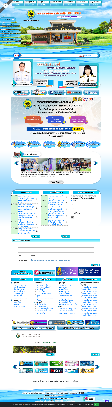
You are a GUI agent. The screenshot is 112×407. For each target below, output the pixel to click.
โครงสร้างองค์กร (18, 294)
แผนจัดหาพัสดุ (41, 313)
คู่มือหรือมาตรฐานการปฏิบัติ (68, 304)
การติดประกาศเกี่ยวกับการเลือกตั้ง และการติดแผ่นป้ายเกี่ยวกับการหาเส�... (26, 231)
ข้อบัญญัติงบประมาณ (66, 300)
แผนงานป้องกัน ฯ (42, 291)
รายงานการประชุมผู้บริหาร (68, 309)
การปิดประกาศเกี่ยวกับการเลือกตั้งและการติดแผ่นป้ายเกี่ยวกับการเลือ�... (26, 224)
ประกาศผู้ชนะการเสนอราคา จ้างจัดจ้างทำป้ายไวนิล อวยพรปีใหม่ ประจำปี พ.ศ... (56, 222)
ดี (72, 204)
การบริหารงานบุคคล (66, 298)
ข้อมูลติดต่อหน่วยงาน (20, 298)
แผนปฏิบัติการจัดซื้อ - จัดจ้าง (45, 309)
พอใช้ (74, 209)
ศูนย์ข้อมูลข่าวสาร (65, 285)
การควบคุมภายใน (65, 291)
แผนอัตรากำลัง (41, 289)
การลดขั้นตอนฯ (64, 289)
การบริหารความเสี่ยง (66, 296)
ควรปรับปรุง (76, 213)
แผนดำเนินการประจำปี (44, 287)
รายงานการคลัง (41, 306)
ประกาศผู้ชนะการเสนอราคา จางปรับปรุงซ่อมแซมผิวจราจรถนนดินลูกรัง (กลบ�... (56, 209)
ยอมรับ (96, 404)
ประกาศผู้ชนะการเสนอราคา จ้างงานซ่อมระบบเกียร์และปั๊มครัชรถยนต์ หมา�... (56, 202)
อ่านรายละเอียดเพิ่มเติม (87, 404)
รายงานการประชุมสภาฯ (67, 311)
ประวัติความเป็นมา (19, 287)
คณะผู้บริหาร (17, 302)
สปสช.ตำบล (63, 287)
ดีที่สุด (74, 200)
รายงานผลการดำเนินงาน (67, 313)
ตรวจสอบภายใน (65, 294)
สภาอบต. (16, 304)
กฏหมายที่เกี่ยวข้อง (65, 302)
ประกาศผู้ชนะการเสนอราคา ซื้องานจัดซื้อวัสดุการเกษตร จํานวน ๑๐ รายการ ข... (56, 215)
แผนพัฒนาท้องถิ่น (42, 285)
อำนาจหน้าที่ (18, 296)
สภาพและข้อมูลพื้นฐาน (21, 291)
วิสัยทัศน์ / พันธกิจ (19, 289)
